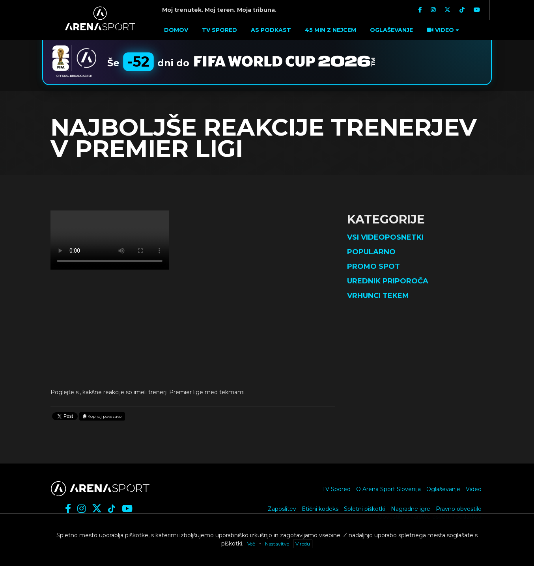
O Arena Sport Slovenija (388, 489)
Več (251, 544)
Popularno (371, 252)
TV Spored (336, 489)
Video (474, 489)
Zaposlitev (282, 508)
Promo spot (373, 266)
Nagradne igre (410, 508)
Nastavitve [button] (277, 544)
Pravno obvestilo (459, 508)
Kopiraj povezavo (102, 416)
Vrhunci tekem (378, 295)
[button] (442, 30)
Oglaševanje (443, 489)
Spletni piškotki (364, 508)
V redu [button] (302, 544)
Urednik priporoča (387, 281)
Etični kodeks (320, 508)
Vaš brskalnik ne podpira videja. (109, 240)
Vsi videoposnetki (385, 237)
